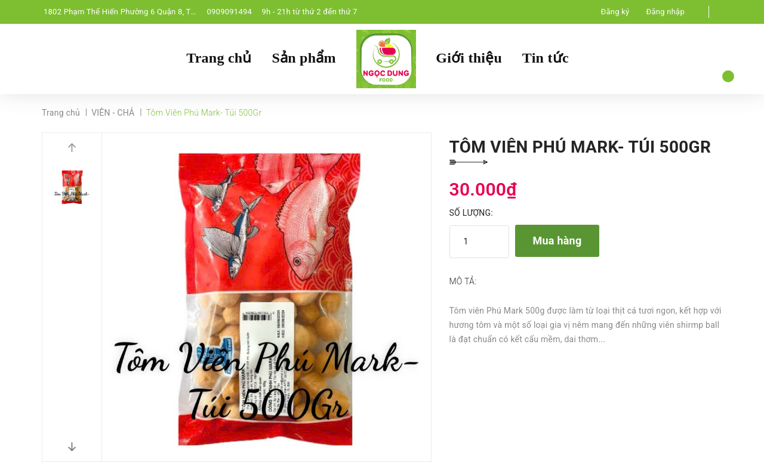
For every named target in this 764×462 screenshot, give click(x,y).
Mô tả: (463, 281)
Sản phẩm (303, 58)
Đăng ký (615, 11)
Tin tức (545, 58)
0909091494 (229, 11)
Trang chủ (218, 58)
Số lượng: (471, 213)
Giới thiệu (469, 58)
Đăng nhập (665, 11)
